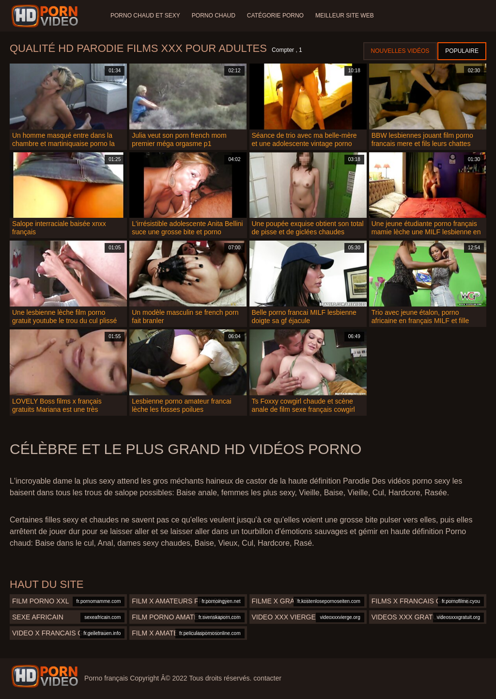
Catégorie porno (275, 15)
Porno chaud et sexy (145, 15)
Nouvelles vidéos (400, 51)
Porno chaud (213, 15)
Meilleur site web (344, 15)
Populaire (462, 51)
